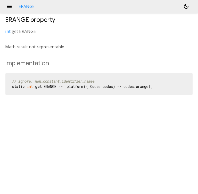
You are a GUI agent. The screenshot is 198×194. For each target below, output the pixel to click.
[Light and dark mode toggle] (186, 6)
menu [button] (9, 6)
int (8, 31)
